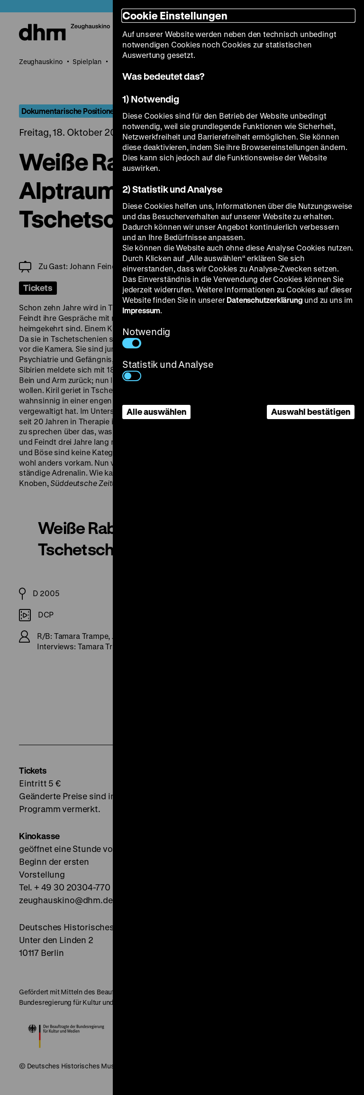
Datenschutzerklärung (264, 299)
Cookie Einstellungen (175, 15)
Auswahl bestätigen (310, 411)
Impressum (141, 310)
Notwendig (146, 336)
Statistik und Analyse (168, 369)
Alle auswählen (156, 411)
